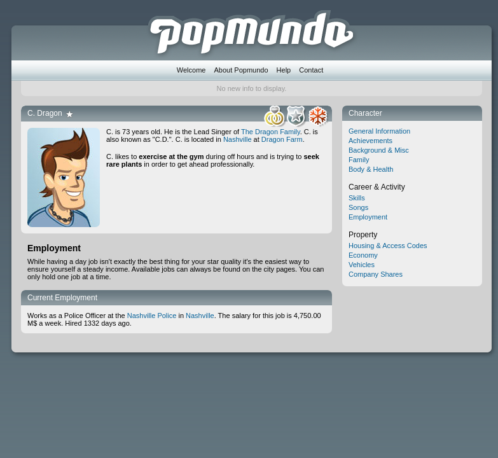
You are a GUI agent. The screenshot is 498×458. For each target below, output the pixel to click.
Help (284, 70)
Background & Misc (379, 150)
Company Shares (376, 274)
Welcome (191, 70)
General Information (379, 131)
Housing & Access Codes (388, 245)
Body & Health (371, 169)
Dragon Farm (282, 139)
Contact (311, 70)
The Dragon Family (270, 131)
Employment (368, 217)
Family (359, 159)
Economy (363, 255)
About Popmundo (241, 70)
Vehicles (362, 264)
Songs (358, 207)
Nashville (237, 139)
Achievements (370, 140)
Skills (357, 198)
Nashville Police (152, 315)
